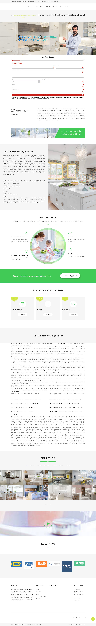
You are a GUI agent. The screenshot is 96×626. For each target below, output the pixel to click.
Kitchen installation (65, 343)
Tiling (69, 389)
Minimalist (54, 465)
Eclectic (46, 465)
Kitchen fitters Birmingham (17, 346)
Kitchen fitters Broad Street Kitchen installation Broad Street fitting (64, 403)
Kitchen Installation (22, 255)
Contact (75, 624)
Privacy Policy (60, 97)
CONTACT (66, 6)
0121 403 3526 (70, 275)
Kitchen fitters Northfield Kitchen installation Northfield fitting (25, 403)
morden (61, 465)
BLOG (60, 6)
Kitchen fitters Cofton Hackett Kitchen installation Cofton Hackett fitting (65, 399)
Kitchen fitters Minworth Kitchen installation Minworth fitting (24, 407)
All (26, 465)
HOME (28, 6)
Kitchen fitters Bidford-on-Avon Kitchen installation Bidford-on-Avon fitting (66, 411)
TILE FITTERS (47, 6)
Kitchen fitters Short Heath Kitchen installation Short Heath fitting (25, 393)
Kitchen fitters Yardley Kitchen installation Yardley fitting (23, 411)
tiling (78, 116)
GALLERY (55, 6)
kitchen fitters (52, 108)
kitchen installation (61, 110)
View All (48, 504)
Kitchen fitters (47, 370)
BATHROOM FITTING (37, 6)
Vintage (68, 465)
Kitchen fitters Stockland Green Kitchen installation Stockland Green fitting (65, 407)
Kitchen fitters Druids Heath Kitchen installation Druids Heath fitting (26, 399)
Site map (70, 624)
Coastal (39, 465)
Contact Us (22, 314)
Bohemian (32, 465)
